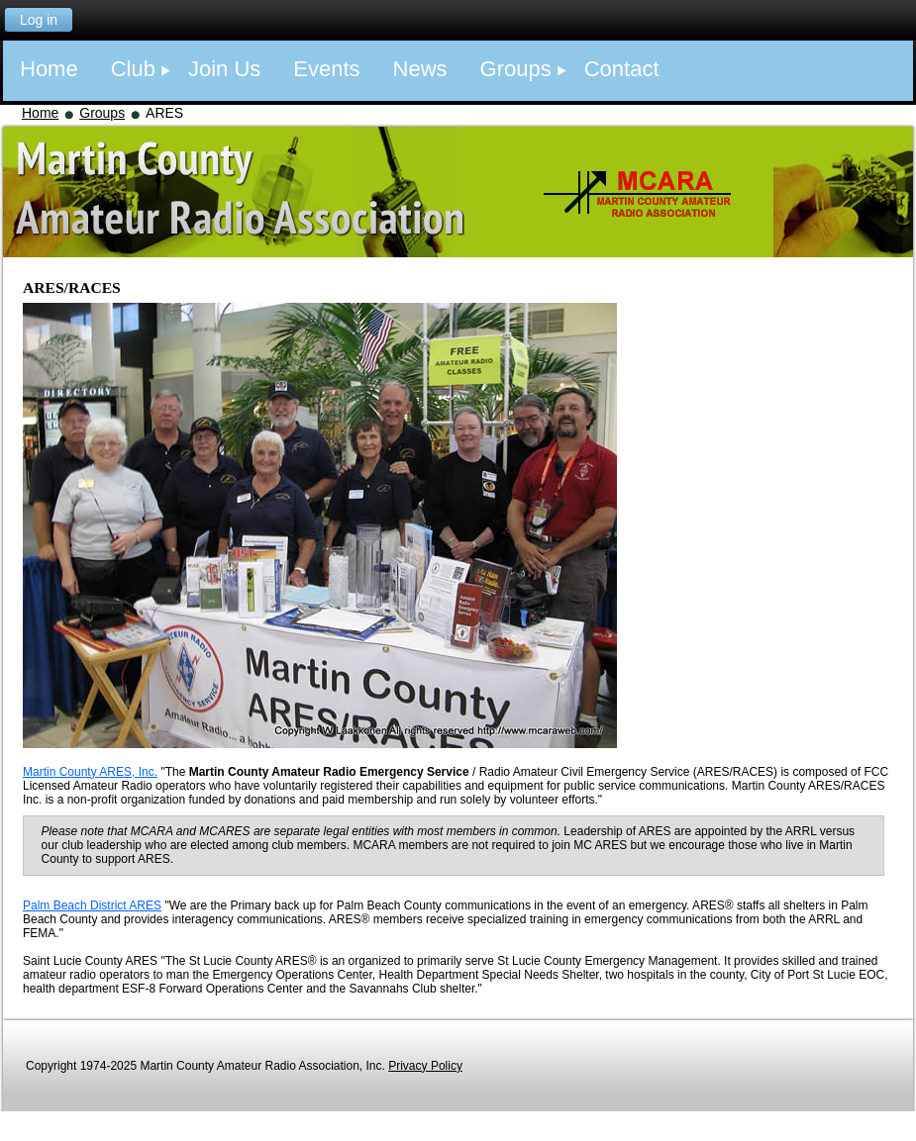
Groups (102, 113)
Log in (38, 20)
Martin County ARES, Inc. (90, 772)
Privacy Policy (425, 1066)
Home (40, 113)
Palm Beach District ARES (92, 905)
